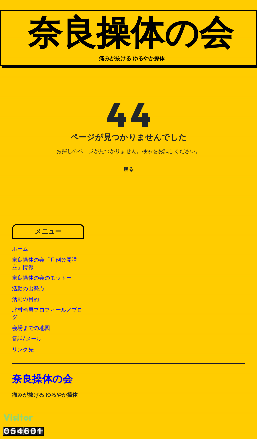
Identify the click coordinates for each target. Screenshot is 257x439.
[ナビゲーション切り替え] (14, 38)
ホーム (20, 249)
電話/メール (27, 339)
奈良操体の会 (130, 31)
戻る (128, 169)
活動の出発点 (28, 288)
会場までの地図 (31, 328)
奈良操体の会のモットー (42, 278)
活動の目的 (25, 299)
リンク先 (23, 349)
